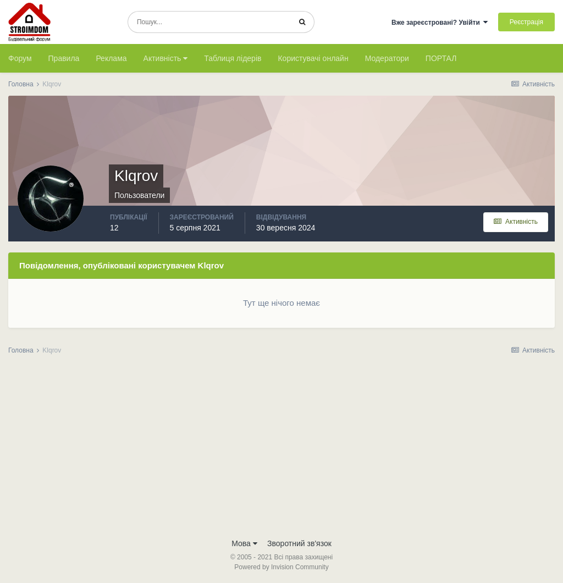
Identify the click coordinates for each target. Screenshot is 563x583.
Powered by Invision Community (281, 567)
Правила (64, 58)
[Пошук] (209, 22)
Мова (244, 543)
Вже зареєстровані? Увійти (439, 22)
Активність (165, 58)
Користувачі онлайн (313, 58)
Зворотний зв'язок (299, 543)
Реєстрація (526, 22)
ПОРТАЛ (441, 58)
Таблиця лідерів (232, 58)
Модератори (387, 58)
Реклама (111, 58)
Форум (20, 58)
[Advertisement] (281, 450)
